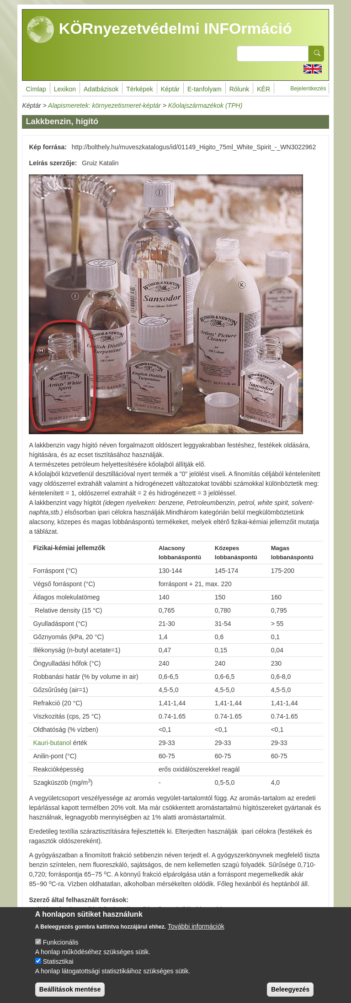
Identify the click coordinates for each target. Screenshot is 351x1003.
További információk (196, 933)
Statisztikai (58, 968)
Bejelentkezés (308, 88)
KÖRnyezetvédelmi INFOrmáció (159, 29)
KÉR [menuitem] (263, 89)
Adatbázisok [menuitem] (101, 89)
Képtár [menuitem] (170, 89)
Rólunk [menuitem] (239, 89)
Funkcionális (61, 949)
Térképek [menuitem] (139, 89)
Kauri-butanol (52, 742)
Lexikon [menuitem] (65, 89)
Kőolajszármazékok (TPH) (205, 105)
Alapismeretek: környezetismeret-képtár (104, 105)
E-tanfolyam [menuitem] (204, 89)
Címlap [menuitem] (36, 89)
